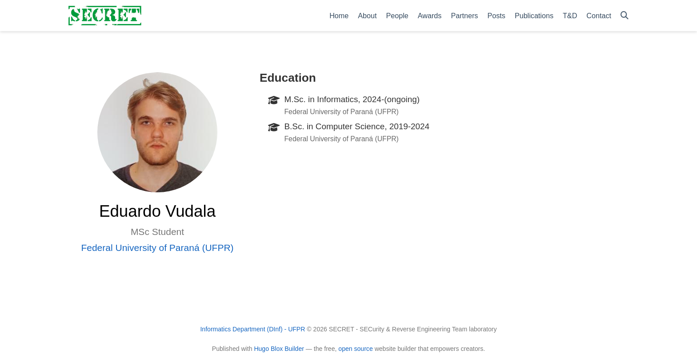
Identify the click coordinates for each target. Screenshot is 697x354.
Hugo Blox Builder (279, 348)
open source (355, 348)
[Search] (625, 16)
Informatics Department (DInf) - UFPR (252, 329)
